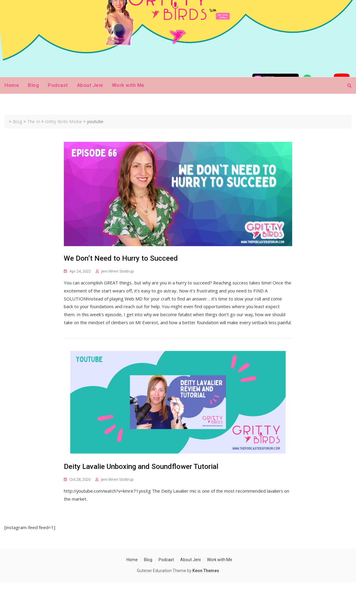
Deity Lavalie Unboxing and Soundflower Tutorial (141, 475)
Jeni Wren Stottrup (117, 271)
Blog (33, 85)
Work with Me (128, 85)
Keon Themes (205, 579)
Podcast (58, 85)
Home (11, 85)
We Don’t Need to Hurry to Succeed (121, 258)
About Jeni (90, 85)
